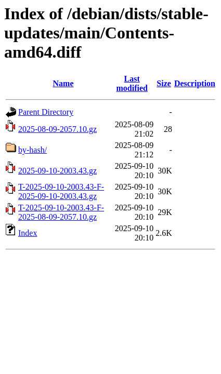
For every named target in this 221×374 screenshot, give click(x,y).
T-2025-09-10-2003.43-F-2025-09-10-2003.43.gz (61, 191)
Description (194, 83)
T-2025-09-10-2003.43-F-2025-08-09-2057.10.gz (61, 212)
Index (27, 233)
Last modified (131, 83)
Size (164, 83)
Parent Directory (45, 112)
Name (63, 83)
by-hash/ (32, 149)
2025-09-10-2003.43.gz (57, 170)
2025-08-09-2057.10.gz (57, 129)
